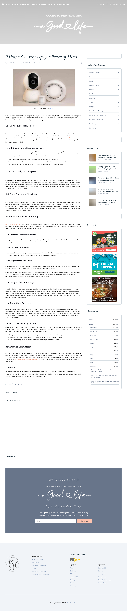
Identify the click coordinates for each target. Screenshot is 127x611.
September (94, 339)
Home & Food (11, 4)
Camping (92, 107)
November (93, 331)
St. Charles (93, 128)
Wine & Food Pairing (96, 111)
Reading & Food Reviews (97, 115)
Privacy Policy (102, 583)
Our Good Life (72, 603)
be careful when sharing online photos (27, 359)
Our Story (101, 571)
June (92, 351)
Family (91, 81)
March (92, 362)
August (92, 343)
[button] (80, 63)
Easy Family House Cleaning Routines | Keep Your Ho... (104, 376)
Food (91, 94)
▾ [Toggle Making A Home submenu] (17, 4)
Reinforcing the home (12, 224)
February (93, 366)
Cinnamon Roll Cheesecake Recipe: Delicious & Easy (103, 370)
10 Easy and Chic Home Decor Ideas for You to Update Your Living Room (107, 201)
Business (42, 4)
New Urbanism (102, 577)
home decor (19, 384)
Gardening (92, 124)
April (91, 358)
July (91, 347)
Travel (91, 102)
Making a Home (103, 574)
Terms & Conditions (104, 580)
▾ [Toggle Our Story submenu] (54, 4)
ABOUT (50, 4)
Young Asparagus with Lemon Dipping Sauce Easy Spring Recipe (108, 168)
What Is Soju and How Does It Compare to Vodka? (108, 179)
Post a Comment (34, 63)
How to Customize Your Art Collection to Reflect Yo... (105, 382)
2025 (91, 324)
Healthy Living (94, 85)
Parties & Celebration (96, 119)
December (93, 327)
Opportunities (63, 4)
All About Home (94, 72)
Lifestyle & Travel (27, 4)
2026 (91, 319)
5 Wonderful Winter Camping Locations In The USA (108, 190)
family (9, 384)
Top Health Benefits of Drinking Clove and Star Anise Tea (107, 156)
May (91, 355)
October (93, 335)
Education (92, 98)
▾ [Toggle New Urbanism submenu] (36, 4)
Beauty (91, 89)
